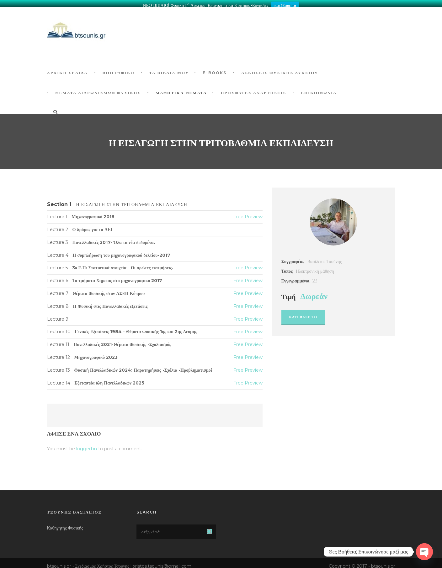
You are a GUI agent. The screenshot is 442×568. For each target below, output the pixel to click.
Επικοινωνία (319, 89)
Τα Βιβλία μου (169, 69)
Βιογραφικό (119, 69)
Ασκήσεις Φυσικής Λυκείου (279, 69)
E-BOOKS (214, 69)
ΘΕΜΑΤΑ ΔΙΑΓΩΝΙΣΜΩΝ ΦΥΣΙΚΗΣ (98, 89)
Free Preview (248, 213)
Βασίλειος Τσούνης (324, 258)
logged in (86, 445)
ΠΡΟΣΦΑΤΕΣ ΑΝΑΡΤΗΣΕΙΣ (253, 89)
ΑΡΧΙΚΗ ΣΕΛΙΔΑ (67, 69)
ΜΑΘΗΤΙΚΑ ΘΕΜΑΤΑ (181, 89)
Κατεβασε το (303, 313)
